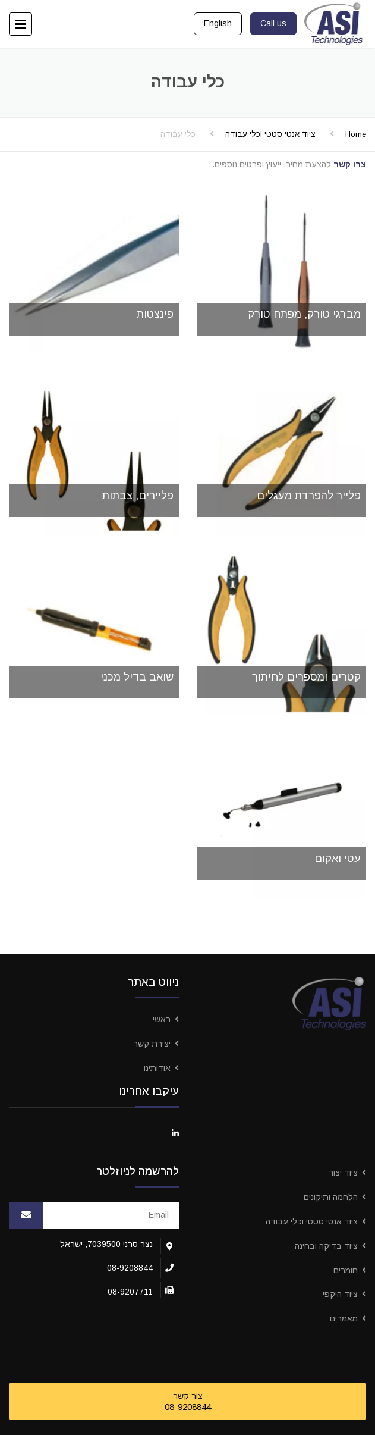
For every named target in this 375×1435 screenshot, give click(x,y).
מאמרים (344, 1318)
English (218, 23)
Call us (273, 23)
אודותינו (157, 1068)
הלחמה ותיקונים (331, 1197)
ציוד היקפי (340, 1294)
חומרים (345, 1270)
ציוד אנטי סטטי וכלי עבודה (270, 134)
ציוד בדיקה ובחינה (326, 1246)
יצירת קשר (152, 1043)
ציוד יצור (343, 1172)
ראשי (162, 1019)
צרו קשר (349, 164)
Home (355, 134)
